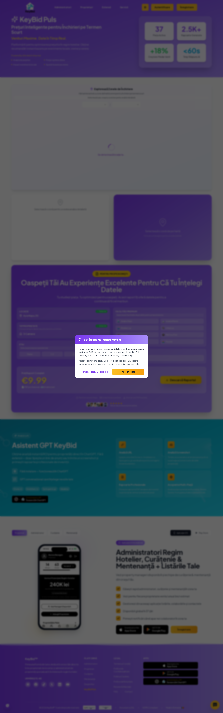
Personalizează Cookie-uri (95, 371)
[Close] (143, 339)
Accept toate (128, 371)
